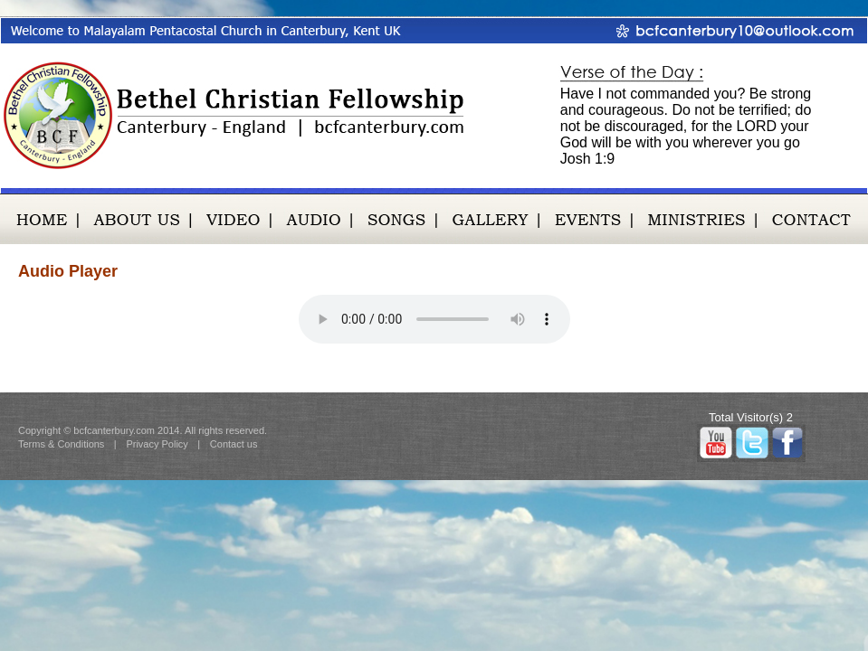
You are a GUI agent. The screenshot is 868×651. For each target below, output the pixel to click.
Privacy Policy (156, 444)
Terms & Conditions (61, 444)
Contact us (234, 444)
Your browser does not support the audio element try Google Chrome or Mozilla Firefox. (434, 319)
